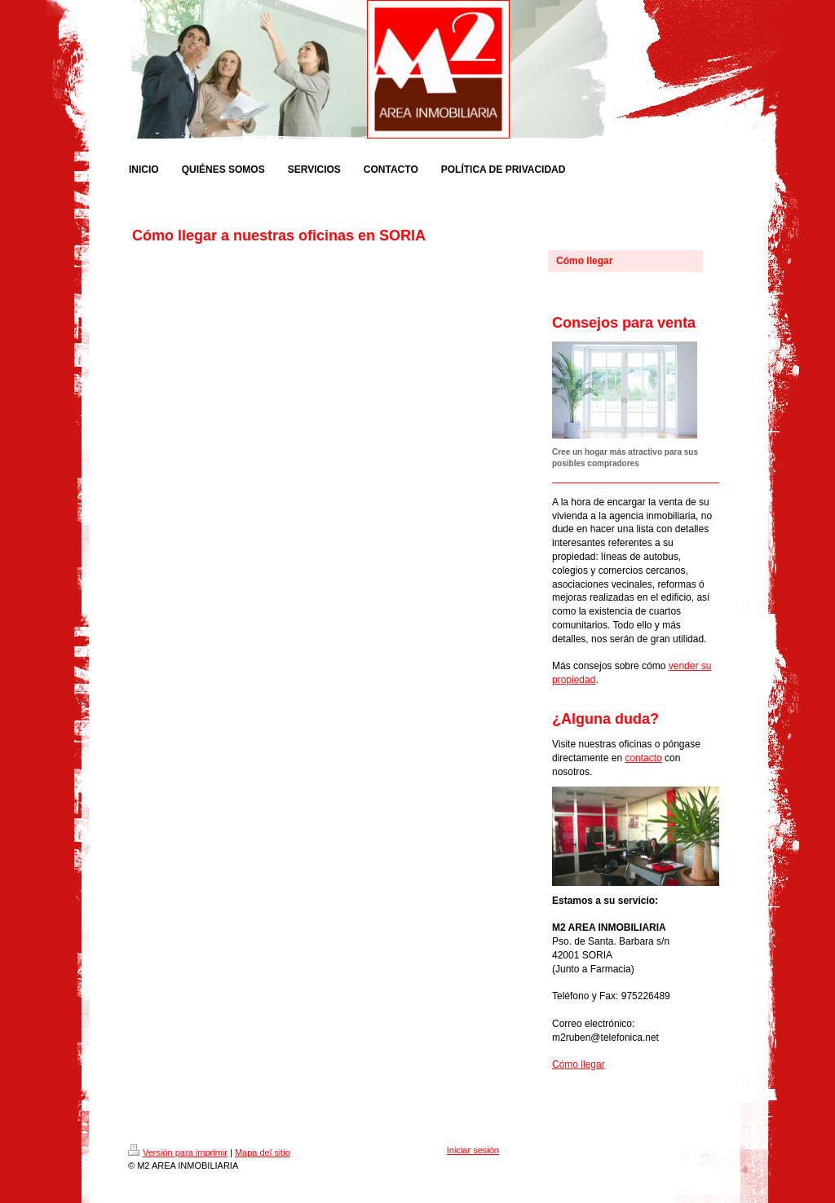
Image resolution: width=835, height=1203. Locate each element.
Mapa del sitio (262, 1152)
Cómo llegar (578, 1064)
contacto (643, 758)
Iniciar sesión (473, 1150)
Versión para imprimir (178, 1152)
